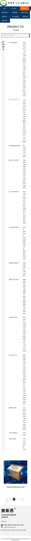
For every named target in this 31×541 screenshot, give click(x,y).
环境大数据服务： (14, 433)
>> (7, 501)
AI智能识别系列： (14, 317)
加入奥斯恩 (15, 16)
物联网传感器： (13, 407)
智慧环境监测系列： (14, 99)
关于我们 (14, 8)
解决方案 (5, 12)
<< (7, 499)
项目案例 (15, 12)
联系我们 (25, 16)
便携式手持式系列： (14, 279)
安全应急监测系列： (14, 227)
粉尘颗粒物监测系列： (15, 145)
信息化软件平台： (14, 355)
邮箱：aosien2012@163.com (8, 527)
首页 (4, 8)
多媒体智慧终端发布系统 (15, 487)
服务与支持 (25, 12)
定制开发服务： (13, 438)
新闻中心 (5, 16)
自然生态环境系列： (14, 160)
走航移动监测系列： (14, 263)
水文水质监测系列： (14, 191)
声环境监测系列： (14, 42)
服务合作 (5, 20)
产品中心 (24, 8)
